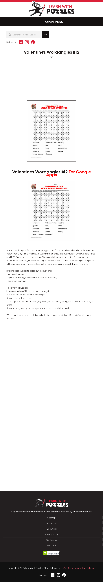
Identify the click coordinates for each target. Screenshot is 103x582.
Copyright (51, 529)
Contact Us (51, 540)
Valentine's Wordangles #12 (51, 52)
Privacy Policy (51, 534)
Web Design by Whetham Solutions (79, 568)
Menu (51, 22)
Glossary (51, 546)
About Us (51, 523)
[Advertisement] (39, 363)
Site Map (51, 518)
